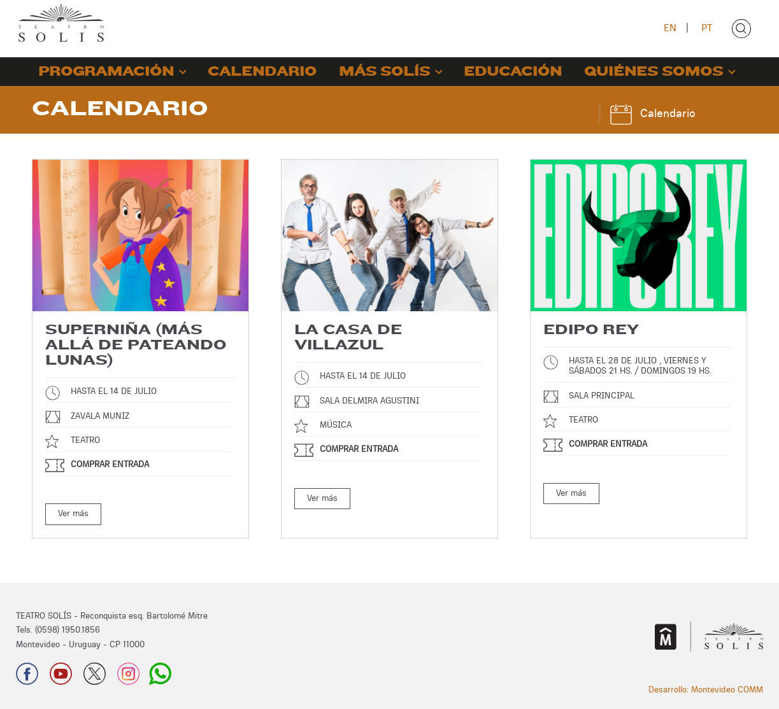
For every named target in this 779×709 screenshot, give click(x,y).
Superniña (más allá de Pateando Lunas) (135, 345)
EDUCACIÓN (513, 71)
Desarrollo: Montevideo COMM (705, 689)
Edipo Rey (591, 329)
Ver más (73, 513)
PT (706, 28)
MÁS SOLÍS (384, 71)
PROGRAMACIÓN (106, 71)
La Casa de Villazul (348, 337)
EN (670, 28)
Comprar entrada (110, 464)
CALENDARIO (262, 71)
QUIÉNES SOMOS (653, 71)
